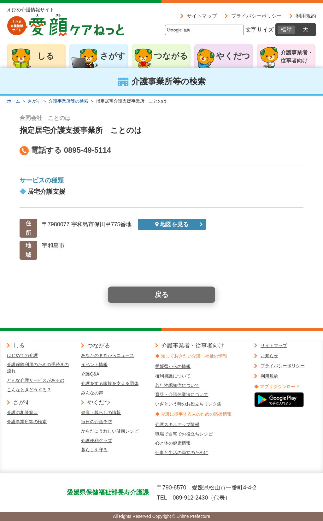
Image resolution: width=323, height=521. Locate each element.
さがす (113, 56)
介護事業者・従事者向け (297, 57)
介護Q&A (90, 373)
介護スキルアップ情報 (177, 424)
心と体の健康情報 (173, 443)
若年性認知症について (177, 385)
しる (45, 56)
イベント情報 (94, 364)
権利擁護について (173, 375)
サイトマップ (202, 16)
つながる (171, 56)
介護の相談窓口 (22, 412)
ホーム (13, 101)
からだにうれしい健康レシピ (109, 431)
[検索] (204, 30)
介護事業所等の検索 (68, 101)
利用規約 (306, 16)
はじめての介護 (22, 355)
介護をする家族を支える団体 (109, 383)
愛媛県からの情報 (173, 366)
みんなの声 (92, 392)
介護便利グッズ (96, 440)
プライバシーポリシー (256, 16)
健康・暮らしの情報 (101, 412)
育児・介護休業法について (181, 394)
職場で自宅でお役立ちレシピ (184, 433)
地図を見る (174, 224)
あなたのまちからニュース (107, 355)
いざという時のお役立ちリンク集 (188, 403)
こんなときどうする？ (29, 389)
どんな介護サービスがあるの (35, 380)
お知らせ (269, 355)
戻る (162, 295)
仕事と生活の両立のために (181, 452)
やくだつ (233, 56)
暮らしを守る (94, 449)
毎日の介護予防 (96, 421)
